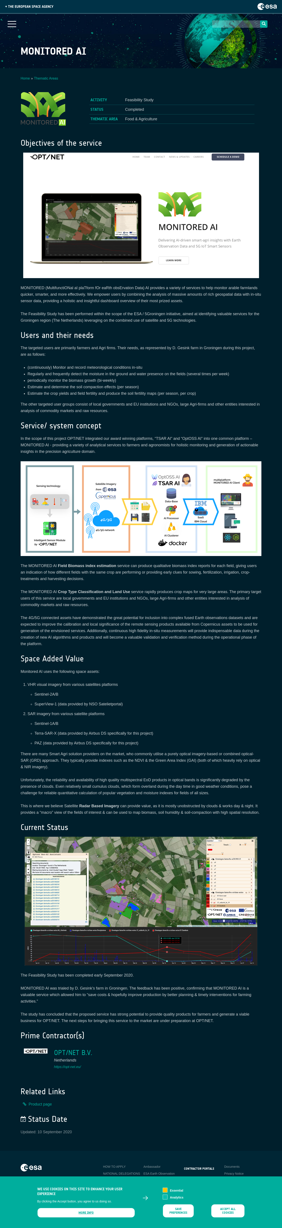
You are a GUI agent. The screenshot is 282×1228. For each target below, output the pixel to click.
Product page (40, 1104)
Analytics (176, 1200)
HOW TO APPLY (114, 1166)
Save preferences (178, 1213)
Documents (232, 1166)
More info (86, 1215)
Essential (176, 1193)
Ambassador (152, 1166)
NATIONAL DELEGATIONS (121, 1173)
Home (25, 78)
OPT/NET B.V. (73, 1053)
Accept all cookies (228, 1213)
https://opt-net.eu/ (67, 1067)
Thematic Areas (46, 78)
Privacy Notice (234, 1173)
